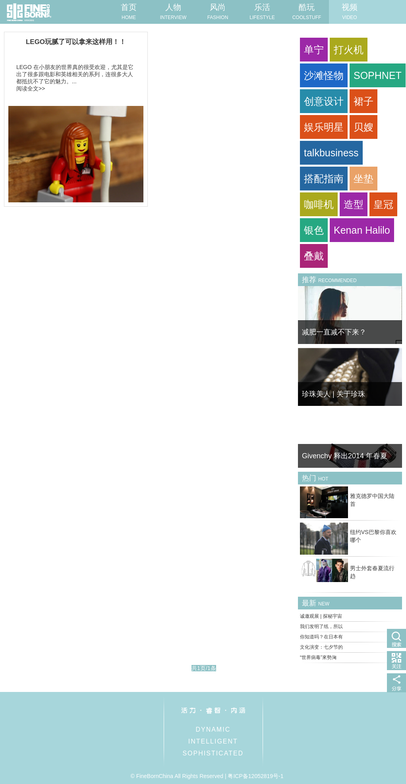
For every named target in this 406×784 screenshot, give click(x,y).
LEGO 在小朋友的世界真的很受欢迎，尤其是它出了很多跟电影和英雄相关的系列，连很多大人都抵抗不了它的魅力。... (74, 74)
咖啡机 (319, 204)
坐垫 (363, 178)
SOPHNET (378, 75)
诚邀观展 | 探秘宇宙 (321, 616)
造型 (353, 204)
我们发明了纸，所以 (321, 626)
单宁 (314, 49)
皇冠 (383, 204)
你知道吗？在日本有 (321, 637)
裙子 (363, 101)
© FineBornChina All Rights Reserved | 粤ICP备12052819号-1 (206, 776)
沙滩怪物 (324, 75)
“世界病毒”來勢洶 (318, 657)
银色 (314, 230)
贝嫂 (363, 127)
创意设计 (324, 101)
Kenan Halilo (362, 230)
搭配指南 (324, 178)
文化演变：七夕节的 (321, 647)
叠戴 (314, 255)
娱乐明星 (324, 127)
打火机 (348, 49)
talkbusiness (331, 152)
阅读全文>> (30, 88)
